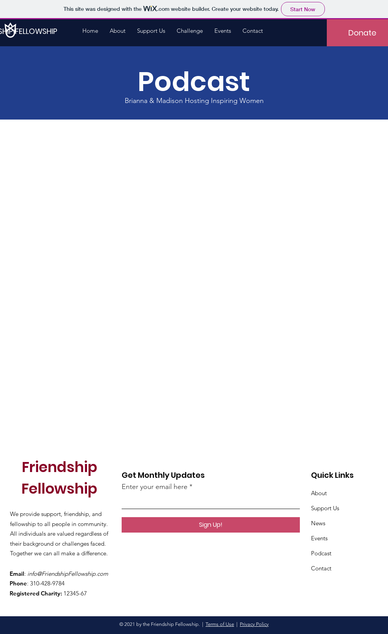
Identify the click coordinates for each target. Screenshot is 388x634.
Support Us (325, 508)
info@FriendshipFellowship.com (67, 573)
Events (319, 538)
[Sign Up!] (211, 525)
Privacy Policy (254, 624)
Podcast (321, 553)
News (318, 523)
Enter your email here (154, 486)
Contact (321, 568)
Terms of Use (220, 624)
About (319, 493)
